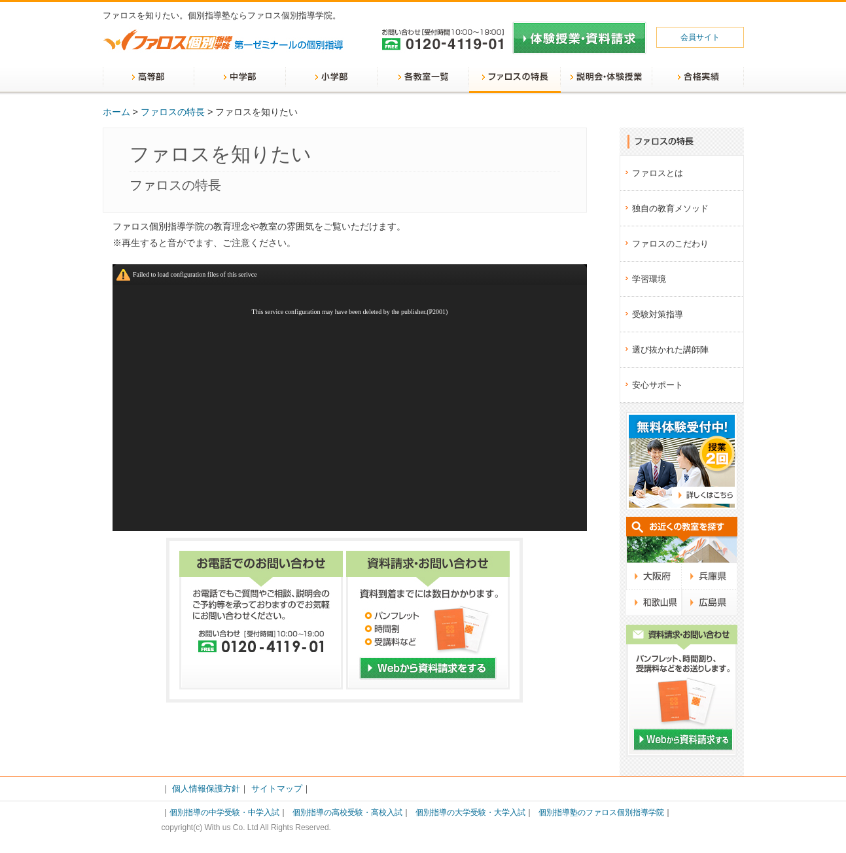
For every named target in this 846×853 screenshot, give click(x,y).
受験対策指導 (657, 314)
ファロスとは (657, 173)
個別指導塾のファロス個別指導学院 (601, 812)
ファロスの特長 (173, 112)
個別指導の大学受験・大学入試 (470, 812)
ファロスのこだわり (670, 244)
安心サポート (657, 385)
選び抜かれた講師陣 (670, 350)
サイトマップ (276, 788)
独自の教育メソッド (670, 208)
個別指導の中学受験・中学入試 (224, 812)
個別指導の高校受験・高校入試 (347, 812)
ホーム (116, 112)
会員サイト (700, 37)
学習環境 (649, 279)
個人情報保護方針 (206, 788)
